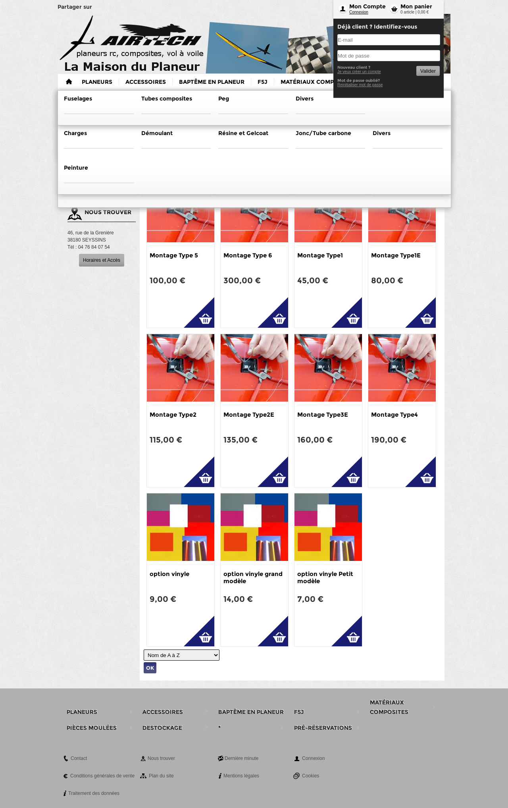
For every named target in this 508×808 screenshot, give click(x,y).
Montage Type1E (396, 255)
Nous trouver (161, 758)
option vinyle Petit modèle (325, 577)
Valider (428, 71)
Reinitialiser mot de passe (360, 85)
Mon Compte (367, 6)
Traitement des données (93, 793)
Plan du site (161, 776)
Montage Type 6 (247, 255)
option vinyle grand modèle (253, 577)
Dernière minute (241, 758)
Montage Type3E (322, 414)
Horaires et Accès (101, 260)
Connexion (358, 12)
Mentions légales (241, 776)
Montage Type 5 (174, 255)
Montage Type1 (320, 255)
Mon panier (416, 6)
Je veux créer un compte (359, 72)
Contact (79, 758)
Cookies (310, 776)
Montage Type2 (173, 414)
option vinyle (169, 574)
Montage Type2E (248, 414)
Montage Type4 (394, 414)
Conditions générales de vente (102, 776)
